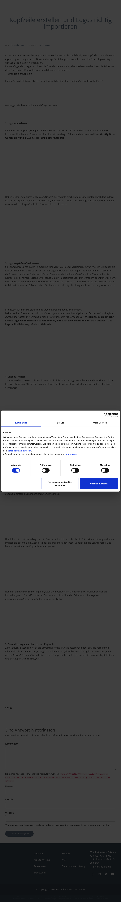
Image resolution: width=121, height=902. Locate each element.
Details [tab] (60, 422)
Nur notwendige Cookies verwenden (60, 483)
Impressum (71, 454)
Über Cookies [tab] (100, 422)
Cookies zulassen (99, 483)
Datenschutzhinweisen (19, 450)
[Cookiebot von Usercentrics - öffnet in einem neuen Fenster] (106, 415)
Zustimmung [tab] (21, 422)
